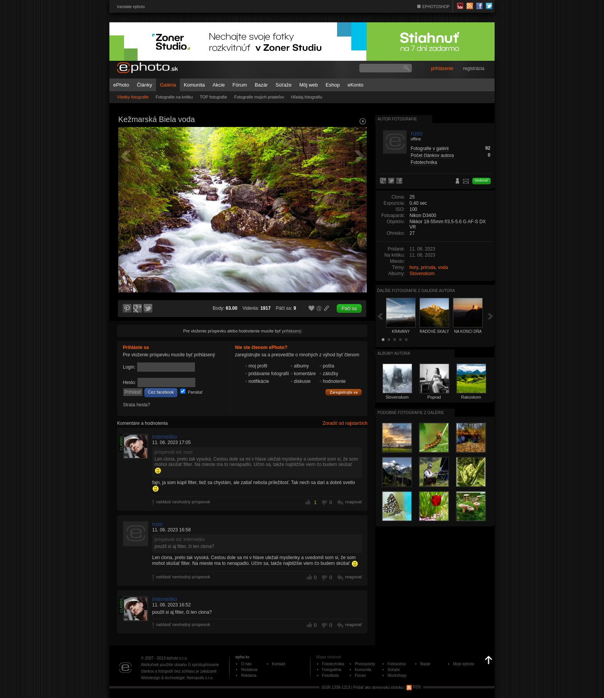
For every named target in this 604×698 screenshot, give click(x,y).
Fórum (240, 85)
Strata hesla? (136, 404)
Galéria (168, 85)
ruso (157, 524)
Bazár (261, 85)
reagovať (353, 501)
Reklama (248, 675)
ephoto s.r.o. (177, 658)
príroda (428, 267)
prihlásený (291, 331)
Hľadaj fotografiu (306, 97)
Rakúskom (471, 397)
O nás (246, 664)
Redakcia (249, 670)
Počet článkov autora (432, 155)
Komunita (194, 85)
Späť (380, 316)
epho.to (242, 657)
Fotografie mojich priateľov (259, 97)
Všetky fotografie (133, 97)
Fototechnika (424, 162)
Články (144, 85)
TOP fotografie (213, 97)
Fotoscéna (397, 664)
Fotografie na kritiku (174, 97)
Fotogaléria (331, 670)
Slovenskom (422, 273)
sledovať (481, 180)
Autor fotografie (397, 119)
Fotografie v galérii (430, 148)
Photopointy (365, 664)
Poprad (434, 397)
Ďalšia (490, 316)
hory (413, 267)
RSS (413, 687)
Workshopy (397, 675)
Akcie (219, 85)
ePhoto (121, 85)
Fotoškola (330, 675)
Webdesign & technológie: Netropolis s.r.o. (177, 678)
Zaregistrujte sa (343, 392)
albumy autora (394, 353)
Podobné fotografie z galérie (411, 413)
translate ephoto (131, 7)
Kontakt (278, 664)
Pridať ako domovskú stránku (378, 687)
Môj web (308, 85)
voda (443, 267)
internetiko (164, 437)
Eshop (332, 85)
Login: (129, 367)
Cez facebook (161, 392)
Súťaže (283, 85)
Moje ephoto (463, 664)
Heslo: (129, 382)
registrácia (473, 68)
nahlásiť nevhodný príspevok (183, 501)
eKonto (355, 85)
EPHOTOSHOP (436, 7)
